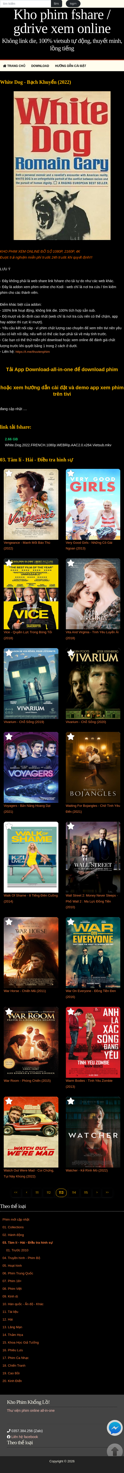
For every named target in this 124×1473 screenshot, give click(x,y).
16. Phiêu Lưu (12, 1350)
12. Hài (7, 1319)
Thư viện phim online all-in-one (31, 1411)
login (73, 3)
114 (74, 1192)
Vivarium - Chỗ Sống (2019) (24, 722)
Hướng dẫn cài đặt (70, 66)
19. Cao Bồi (11, 1373)
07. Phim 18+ (12, 1281)
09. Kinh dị (10, 1296)
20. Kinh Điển (12, 1381)
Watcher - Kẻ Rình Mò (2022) (87, 1170)
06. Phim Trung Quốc (17, 1273)
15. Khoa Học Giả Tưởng (20, 1342)
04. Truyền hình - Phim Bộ (21, 1258)
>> (107, 1192)
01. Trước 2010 (17, 1250)
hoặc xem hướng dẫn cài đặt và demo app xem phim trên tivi (62, 391)
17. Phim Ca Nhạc (15, 1358)
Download (40, 66)
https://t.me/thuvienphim (32, 352)
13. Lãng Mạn (12, 1327)
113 (61, 1192)
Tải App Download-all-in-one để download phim (62, 369)
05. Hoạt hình (12, 1265)
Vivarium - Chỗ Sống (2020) (86, 722)
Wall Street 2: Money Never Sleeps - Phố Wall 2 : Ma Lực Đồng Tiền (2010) (92, 901)
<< (16, 1192)
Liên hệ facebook (24, 1437)
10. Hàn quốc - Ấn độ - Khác (22, 1304)
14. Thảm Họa (12, 1335)
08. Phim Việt (12, 1289)
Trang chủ (14, 66)
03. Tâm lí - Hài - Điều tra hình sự (27, 1242)
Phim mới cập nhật (15, 1219)
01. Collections (13, 1227)
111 (37, 1192)
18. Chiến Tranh (13, 1365)
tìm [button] (56, 3)
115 (86, 1192)
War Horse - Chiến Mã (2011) (25, 991)
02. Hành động (13, 1235)
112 (49, 1192)
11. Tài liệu (10, 1312)
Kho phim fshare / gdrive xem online (62, 21)
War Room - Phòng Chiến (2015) (27, 1080)
